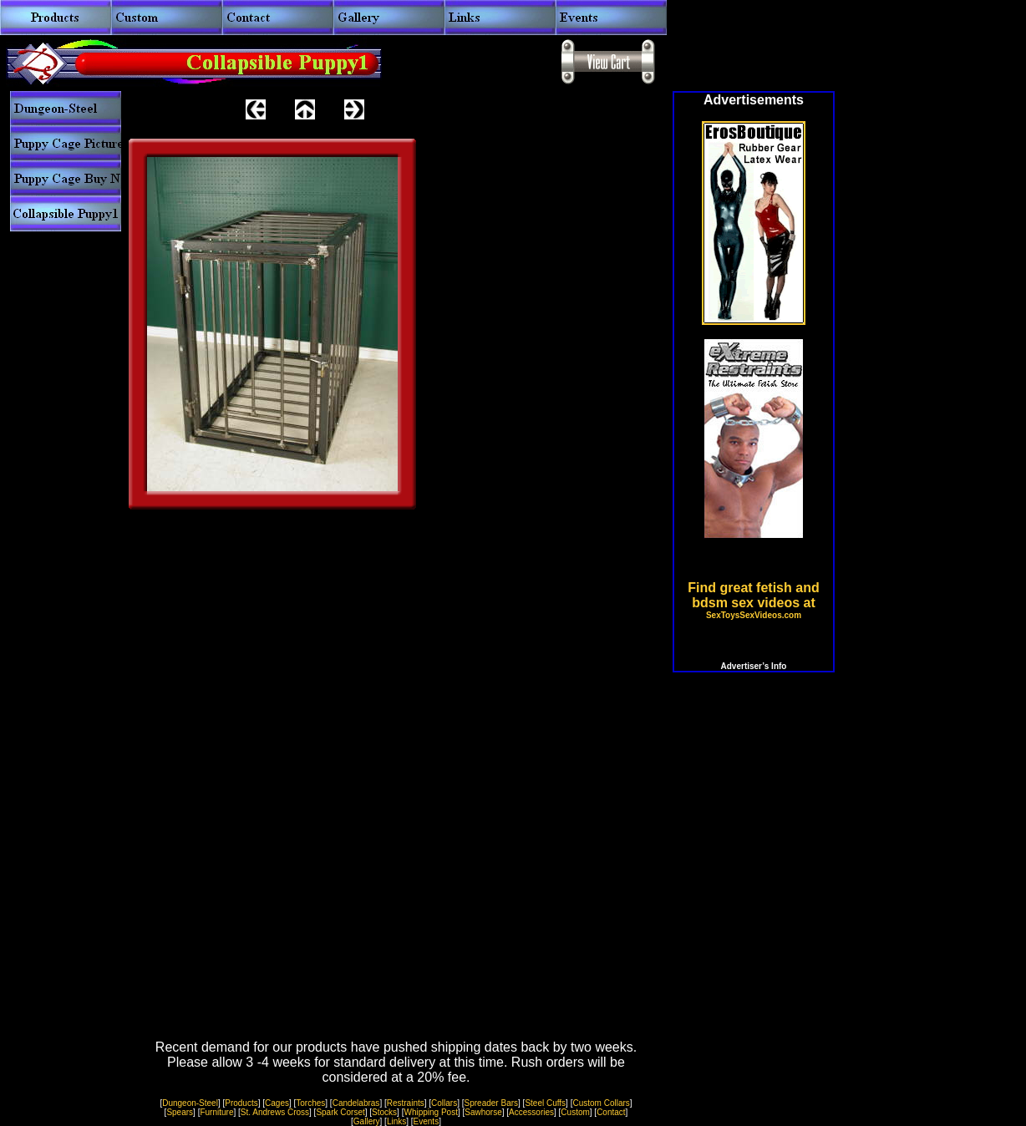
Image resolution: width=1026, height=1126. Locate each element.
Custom (575, 1112)
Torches (310, 1103)
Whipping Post (430, 1112)
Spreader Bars (491, 1103)
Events (426, 1121)
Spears (179, 1112)
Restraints (405, 1103)
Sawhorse (483, 1112)
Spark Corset (340, 1112)
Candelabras (356, 1103)
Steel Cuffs (545, 1103)
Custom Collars (600, 1103)
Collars (444, 1103)
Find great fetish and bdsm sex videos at (753, 600)
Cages (277, 1103)
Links (396, 1121)
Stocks (384, 1112)
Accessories (531, 1112)
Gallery (366, 1121)
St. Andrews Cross (275, 1112)
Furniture (216, 1112)
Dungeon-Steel (190, 1103)
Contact (611, 1112)
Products (241, 1103)
